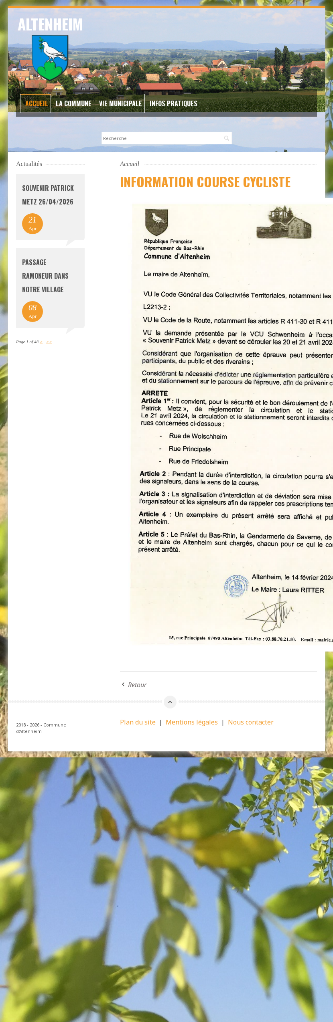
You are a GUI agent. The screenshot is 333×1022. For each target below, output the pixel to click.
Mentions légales (192, 722)
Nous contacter (251, 722)
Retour (137, 684)
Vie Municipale (120, 103)
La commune (73, 103)
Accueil (36, 103)
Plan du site (138, 722)
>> (49, 341)
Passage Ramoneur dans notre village (45, 275)
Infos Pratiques (173, 103)
